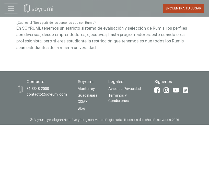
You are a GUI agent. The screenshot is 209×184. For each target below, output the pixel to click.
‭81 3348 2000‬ (38, 89)
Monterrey (86, 89)
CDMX (83, 102)
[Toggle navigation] (11, 8)
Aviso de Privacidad (124, 89)
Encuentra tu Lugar (183, 8)
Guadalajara (87, 95)
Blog (81, 108)
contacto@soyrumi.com (47, 94)
